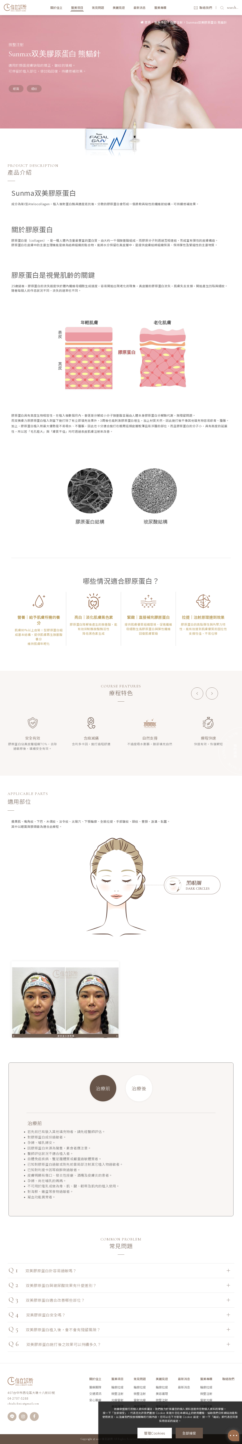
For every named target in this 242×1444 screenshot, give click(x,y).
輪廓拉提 (117, 1387)
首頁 (145, 22)
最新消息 (184, 1387)
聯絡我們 (228, 1379)
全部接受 (189, 1433)
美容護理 (162, 1394)
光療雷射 (117, 1400)
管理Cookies (154, 1433)
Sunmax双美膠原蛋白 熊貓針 (206, 22)
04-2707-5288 (18, 1398)
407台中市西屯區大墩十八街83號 (31, 1392)
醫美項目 (160, 22)
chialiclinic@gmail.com (23, 1403)
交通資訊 (95, 1394)
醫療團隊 (95, 1387)
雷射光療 (140, 1400)
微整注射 (176, 22)
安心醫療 (95, 1400)
